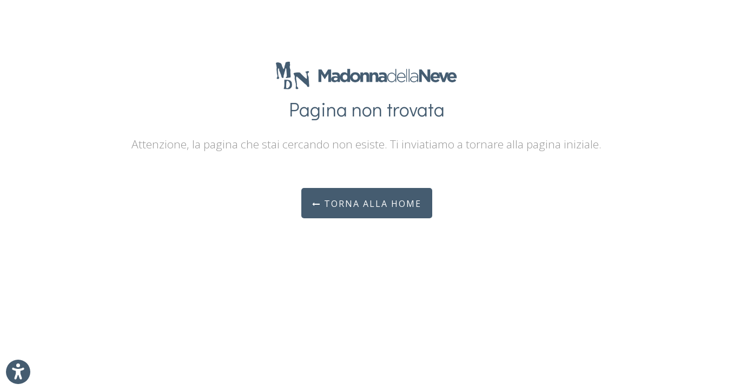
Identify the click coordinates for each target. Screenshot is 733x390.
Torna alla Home (366, 204)
